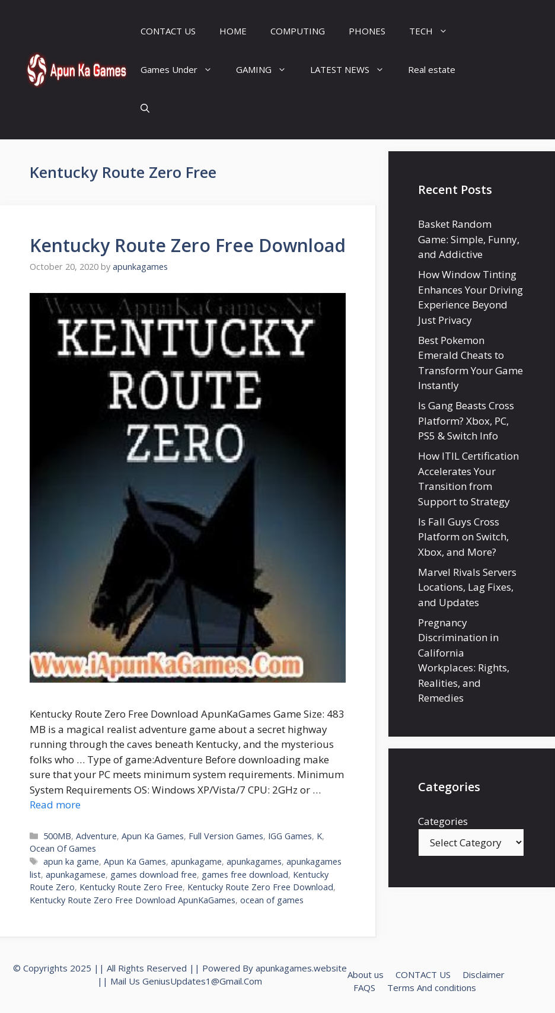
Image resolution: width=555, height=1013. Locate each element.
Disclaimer (483, 974)
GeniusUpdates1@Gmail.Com (202, 981)
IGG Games (290, 836)
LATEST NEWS (353, 69)
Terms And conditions (431, 987)
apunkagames (254, 861)
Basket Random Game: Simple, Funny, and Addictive (468, 239)
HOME (233, 31)
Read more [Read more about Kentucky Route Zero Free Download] (55, 804)
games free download (245, 874)
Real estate (431, 69)
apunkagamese (76, 874)
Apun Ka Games (153, 836)
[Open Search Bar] (145, 108)
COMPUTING (297, 31)
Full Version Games (226, 836)
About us (365, 974)
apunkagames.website (301, 968)
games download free (153, 874)
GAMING (267, 69)
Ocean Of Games (63, 848)
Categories (443, 821)
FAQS (364, 987)
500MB (57, 836)
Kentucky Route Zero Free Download (188, 245)
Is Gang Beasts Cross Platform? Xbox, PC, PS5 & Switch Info (466, 420)
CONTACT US (168, 31)
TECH (434, 31)
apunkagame (196, 861)
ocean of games (272, 900)
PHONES (367, 31)
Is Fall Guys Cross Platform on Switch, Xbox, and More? (463, 537)
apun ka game (71, 861)
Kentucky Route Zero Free (131, 887)
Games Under (182, 69)
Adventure (96, 836)
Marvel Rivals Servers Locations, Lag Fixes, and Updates (467, 587)
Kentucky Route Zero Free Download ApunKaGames (132, 900)
